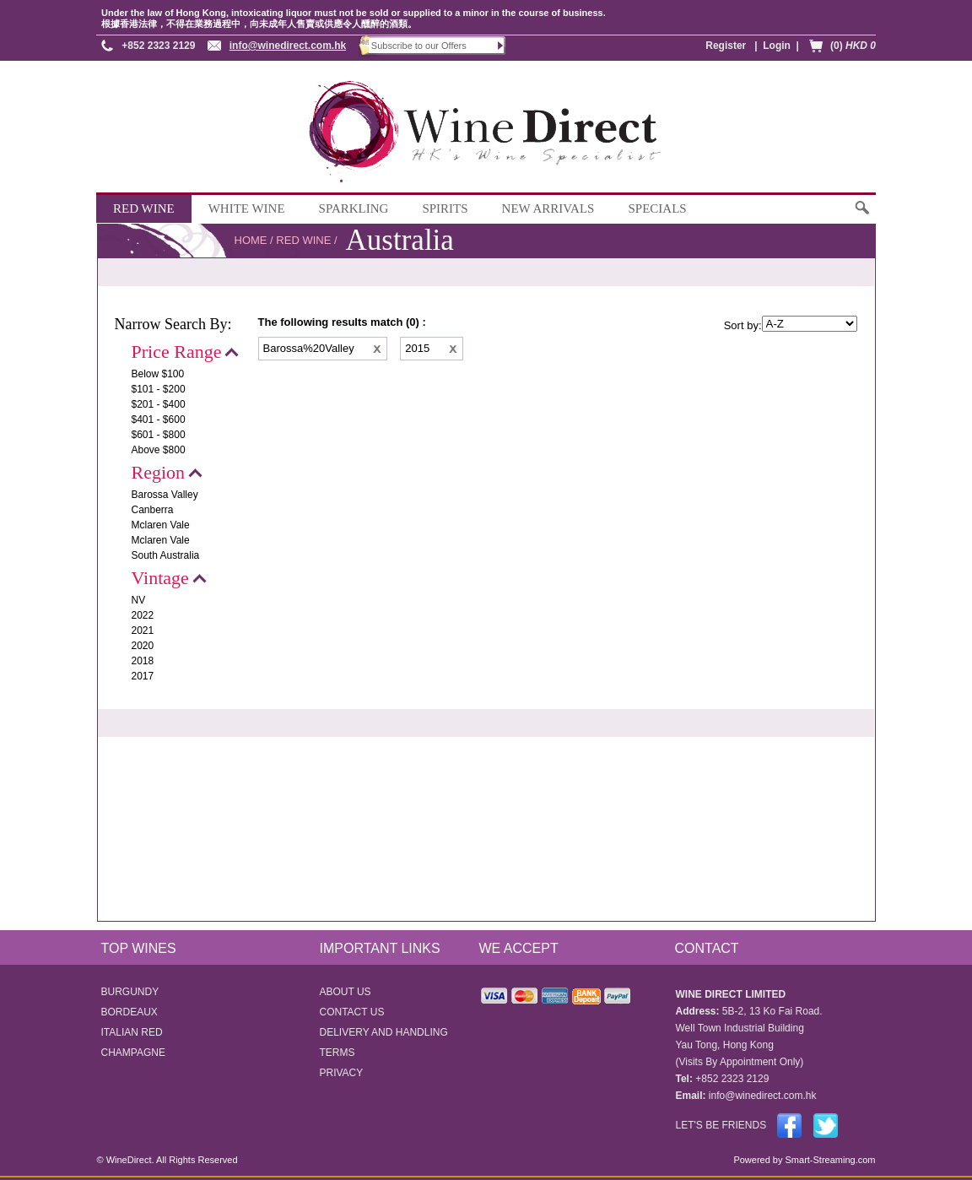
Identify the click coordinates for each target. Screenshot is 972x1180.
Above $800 (159, 450)
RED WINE (144, 208)
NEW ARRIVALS (548, 208)
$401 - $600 (159, 419)
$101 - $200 (159, 389)
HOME (251, 240)
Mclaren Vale (161, 525)
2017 (143, 676)
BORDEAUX (129, 1012)
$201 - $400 (159, 404)
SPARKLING (354, 208)
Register (725, 45)
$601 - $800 (159, 435)
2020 (143, 646)
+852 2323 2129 (158, 45)
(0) (853, 45)
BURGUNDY (130, 992)
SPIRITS (444, 208)
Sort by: (743, 325)
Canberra (153, 510)
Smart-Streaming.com (828, 1160)
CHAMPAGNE (133, 1052)
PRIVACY (342, 1073)
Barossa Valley (165, 495)
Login (777, 45)
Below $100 (158, 374)
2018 (143, 661)
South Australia (166, 555)
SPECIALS (657, 208)
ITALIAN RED (132, 1032)
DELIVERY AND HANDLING (384, 1032)
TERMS (337, 1052)
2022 (143, 615)
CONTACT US (352, 1012)
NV (139, 600)
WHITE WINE (246, 208)
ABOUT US (345, 992)
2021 (143, 630)
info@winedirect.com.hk (288, 45)
